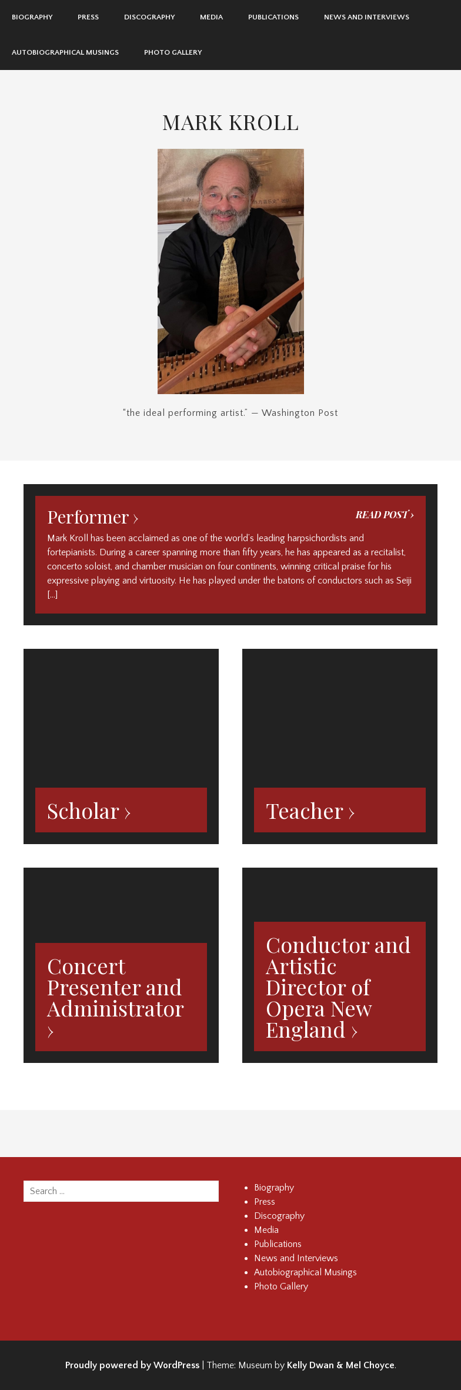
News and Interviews (366, 17)
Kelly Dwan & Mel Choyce (341, 1365)
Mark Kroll (230, 121)
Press (88, 17)
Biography (32, 17)
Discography (149, 17)
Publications (273, 17)
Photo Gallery (173, 52)
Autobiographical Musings (65, 52)
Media (211, 17)
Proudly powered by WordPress (132, 1365)
